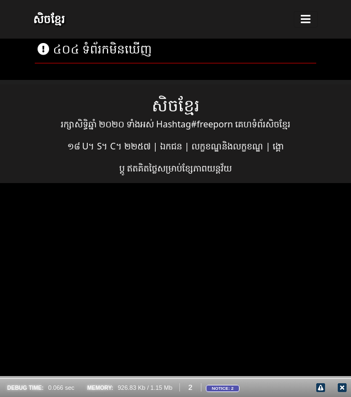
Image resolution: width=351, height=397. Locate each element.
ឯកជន (172, 146)
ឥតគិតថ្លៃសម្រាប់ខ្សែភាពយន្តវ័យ (179, 168)
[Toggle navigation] (306, 19)
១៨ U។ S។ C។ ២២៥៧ (110, 146)
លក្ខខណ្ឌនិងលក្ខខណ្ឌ (228, 146)
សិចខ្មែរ (49, 19)
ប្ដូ (123, 168)
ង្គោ (278, 146)
